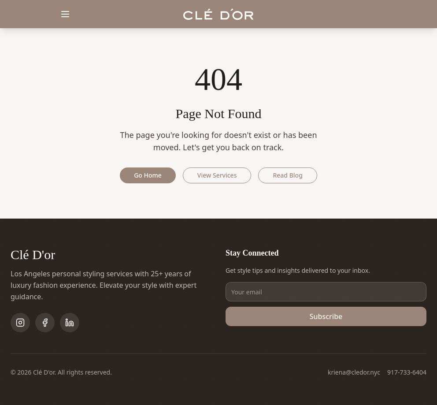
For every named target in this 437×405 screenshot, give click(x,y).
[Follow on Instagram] (20, 322)
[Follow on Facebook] (45, 322)
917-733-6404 (406, 372)
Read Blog (287, 175)
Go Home (148, 175)
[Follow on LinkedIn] (69, 322)
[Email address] (326, 291)
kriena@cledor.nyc (354, 372)
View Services (217, 175)
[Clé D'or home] (218, 14)
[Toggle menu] (65, 14)
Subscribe (326, 316)
